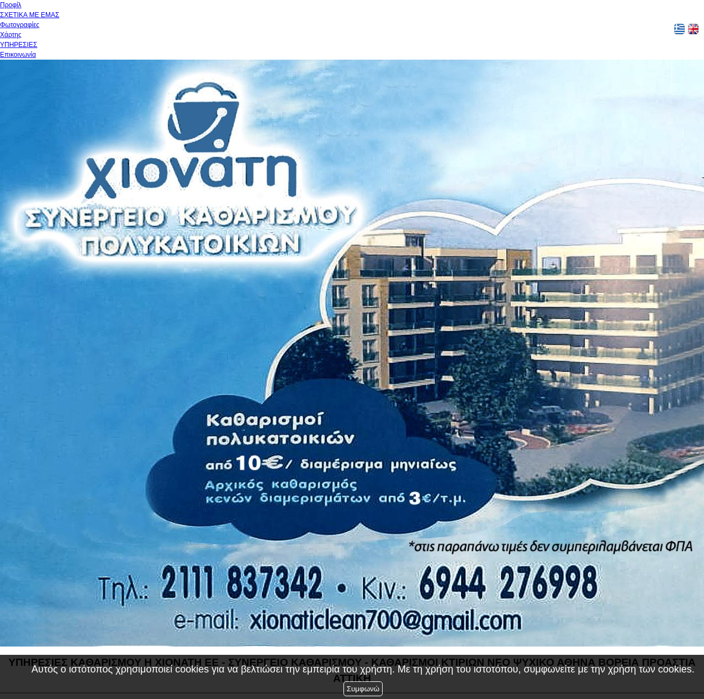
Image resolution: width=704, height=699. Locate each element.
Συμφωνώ (363, 689)
